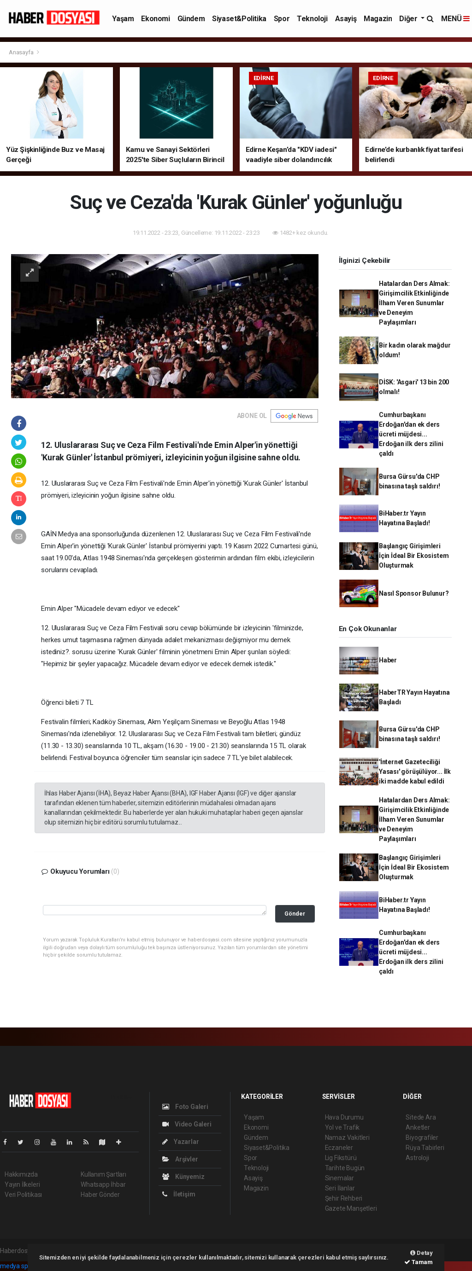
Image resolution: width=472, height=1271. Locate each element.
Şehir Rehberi (344, 1198)
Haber (388, 660)
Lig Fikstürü (341, 1157)
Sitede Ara (421, 1117)
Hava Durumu (344, 1117)
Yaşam (123, 18)
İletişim (178, 1194)
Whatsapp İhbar (103, 1184)
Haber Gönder (100, 1194)
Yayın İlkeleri (22, 1184)
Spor (281, 18)
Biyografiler (422, 1137)
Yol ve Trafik (342, 1127)
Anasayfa (22, 52)
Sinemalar (339, 1178)
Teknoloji (312, 18)
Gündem (191, 18)
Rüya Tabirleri (425, 1147)
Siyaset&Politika (239, 18)
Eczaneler (339, 1147)
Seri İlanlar (340, 1188)
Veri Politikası (23, 1194)
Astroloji (417, 1157)
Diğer (409, 18)
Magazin (378, 18)
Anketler (418, 1127)
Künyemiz (183, 1176)
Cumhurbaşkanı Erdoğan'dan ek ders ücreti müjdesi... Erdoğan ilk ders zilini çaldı (411, 434)
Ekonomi (155, 18)
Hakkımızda (21, 1174)
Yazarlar (180, 1141)
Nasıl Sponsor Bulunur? (414, 593)
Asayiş (346, 18)
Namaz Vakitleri (347, 1137)
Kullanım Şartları (103, 1174)
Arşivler (180, 1159)
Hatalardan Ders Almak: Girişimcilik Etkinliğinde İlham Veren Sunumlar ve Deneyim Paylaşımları (414, 303)
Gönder (294, 913)
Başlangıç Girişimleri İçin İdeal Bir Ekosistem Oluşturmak (413, 555)
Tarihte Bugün (345, 1168)
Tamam (418, 1262)
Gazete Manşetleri (351, 1208)
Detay (421, 1252)
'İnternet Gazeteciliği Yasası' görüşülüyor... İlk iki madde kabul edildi (415, 771)
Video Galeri (186, 1124)
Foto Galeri (185, 1106)
